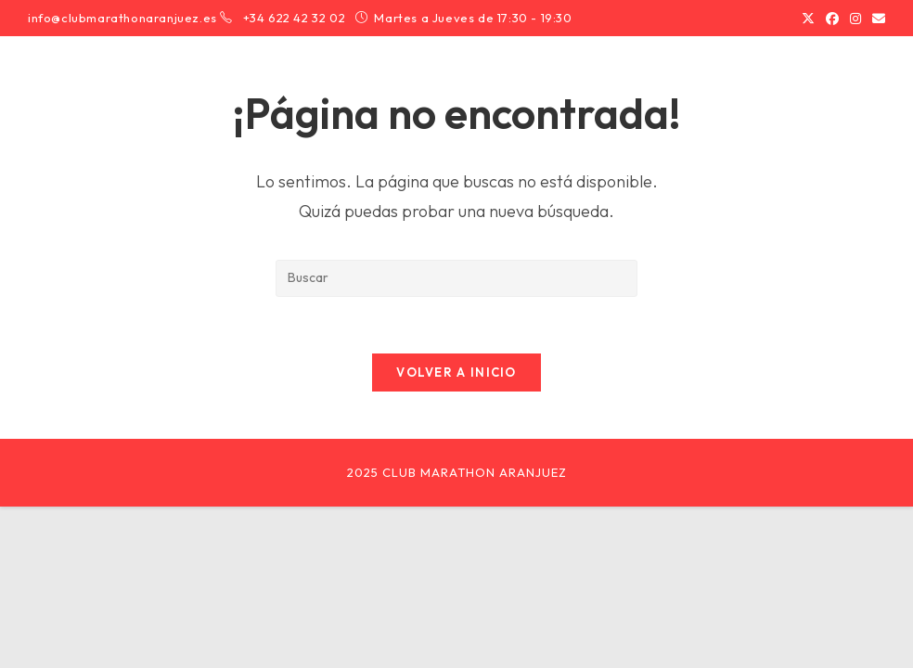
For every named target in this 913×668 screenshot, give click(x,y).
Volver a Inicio (456, 372)
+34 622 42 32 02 (296, 17)
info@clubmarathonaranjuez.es (122, 17)
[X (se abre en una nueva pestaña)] (808, 18)
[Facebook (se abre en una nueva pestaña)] (832, 18)
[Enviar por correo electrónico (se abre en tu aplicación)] (876, 18)
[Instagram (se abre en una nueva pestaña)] (855, 18)
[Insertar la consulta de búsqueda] (456, 278)
